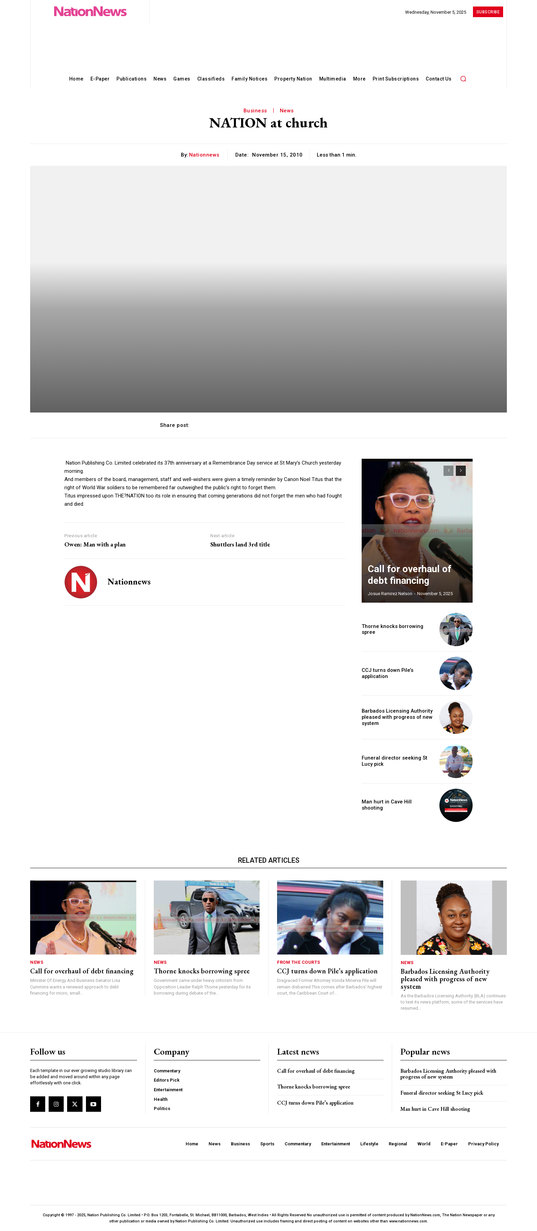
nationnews (204, 155)
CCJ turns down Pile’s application (386, 673)
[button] (463, 78)
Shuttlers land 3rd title (240, 544)
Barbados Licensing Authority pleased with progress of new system (395, 717)
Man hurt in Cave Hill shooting (395, 805)
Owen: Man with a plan (95, 544)
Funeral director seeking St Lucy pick (441, 1092)
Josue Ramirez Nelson (390, 593)
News (287, 111)
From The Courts (298, 962)
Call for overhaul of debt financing (82, 971)
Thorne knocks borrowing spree (398, 629)
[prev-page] (448, 471)
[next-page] (461, 471)
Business (255, 111)
